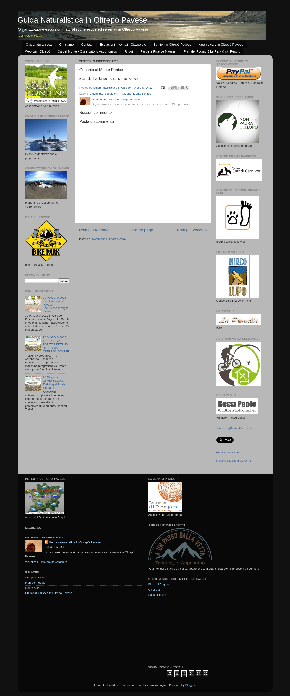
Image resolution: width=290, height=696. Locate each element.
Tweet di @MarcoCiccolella (234, 428)
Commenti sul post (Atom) (109, 238)
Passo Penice (157, 594)
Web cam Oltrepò (37, 51)
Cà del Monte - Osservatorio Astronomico (87, 51)
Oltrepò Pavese (35, 577)
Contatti (87, 44)
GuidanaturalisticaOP (227, 452)
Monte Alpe (32, 587)
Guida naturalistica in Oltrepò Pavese (75, 542)
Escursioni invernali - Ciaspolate (123, 44)
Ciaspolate (96, 93)
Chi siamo (66, 44)
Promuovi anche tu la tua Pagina (233, 460)
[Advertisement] (180, 631)
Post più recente (94, 230)
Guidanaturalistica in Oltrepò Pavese (48, 593)
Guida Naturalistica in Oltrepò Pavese (82, 20)
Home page (142, 230)
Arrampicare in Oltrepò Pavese (221, 44)
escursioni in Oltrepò (118, 93)
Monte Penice (142, 93)
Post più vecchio (192, 230)
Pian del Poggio (35, 582)
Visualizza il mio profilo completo (46, 562)
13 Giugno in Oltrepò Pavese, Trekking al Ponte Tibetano (54, 382)
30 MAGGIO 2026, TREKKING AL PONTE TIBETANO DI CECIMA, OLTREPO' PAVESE (56, 344)
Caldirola (154, 589)
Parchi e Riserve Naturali (158, 51)
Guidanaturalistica (39, 44)
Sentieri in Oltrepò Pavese (172, 44)
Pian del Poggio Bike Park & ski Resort (211, 51)
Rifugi (129, 51)
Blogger (190, 685)
